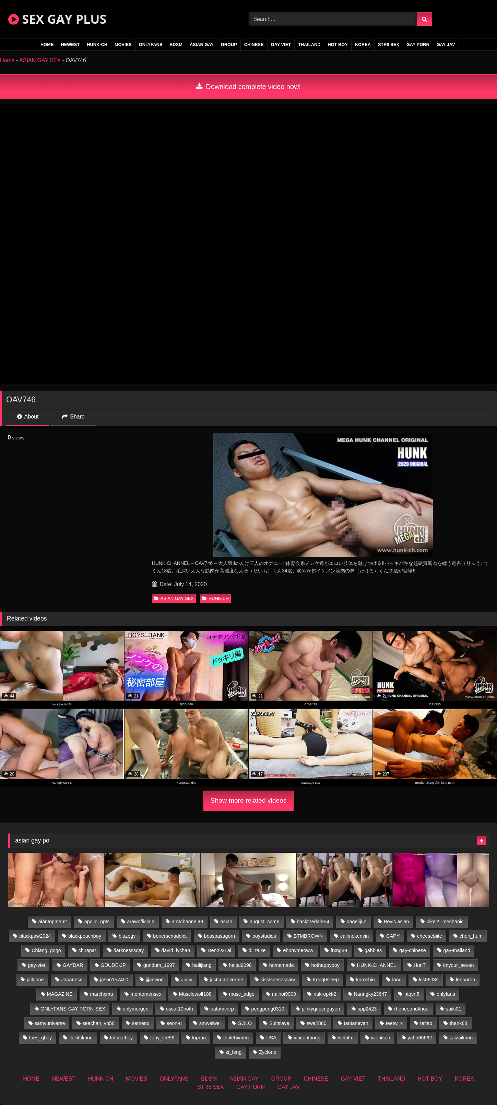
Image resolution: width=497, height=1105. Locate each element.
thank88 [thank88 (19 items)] (458, 1023)
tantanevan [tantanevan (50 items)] (356, 1023)
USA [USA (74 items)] (271, 1037)
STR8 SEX (388, 44)
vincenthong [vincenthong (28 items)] (307, 1037)
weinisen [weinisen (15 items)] (380, 1037)
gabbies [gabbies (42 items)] (373, 950)
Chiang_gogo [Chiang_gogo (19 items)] (46, 950)
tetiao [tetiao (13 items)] (426, 1023)
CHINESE (254, 44)
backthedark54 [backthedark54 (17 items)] (313, 921)
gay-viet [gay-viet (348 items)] (36, 965)
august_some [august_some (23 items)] (264, 921)
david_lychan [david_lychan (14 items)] (175, 950)
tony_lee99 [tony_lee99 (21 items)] (162, 1037)
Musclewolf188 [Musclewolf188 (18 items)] (195, 994)
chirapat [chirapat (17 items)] (87, 950)
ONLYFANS (151, 44)
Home (7, 60)
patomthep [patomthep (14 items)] (222, 1009)
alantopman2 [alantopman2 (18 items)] (52, 921)
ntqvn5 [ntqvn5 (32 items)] (411, 994)
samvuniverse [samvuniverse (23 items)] (50, 1023)
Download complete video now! (248, 86)
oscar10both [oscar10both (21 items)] (179, 1009)
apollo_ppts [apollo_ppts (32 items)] (97, 921)
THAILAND (309, 44)
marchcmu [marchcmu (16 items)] (101, 994)
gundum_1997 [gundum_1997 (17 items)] (159, 965)
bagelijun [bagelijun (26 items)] (357, 921)
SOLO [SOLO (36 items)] (245, 1023)
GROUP (229, 44)
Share (73, 417)
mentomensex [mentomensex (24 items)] (145, 994)
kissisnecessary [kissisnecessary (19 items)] (278, 979)
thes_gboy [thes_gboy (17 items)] (40, 1037)
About (27, 417)
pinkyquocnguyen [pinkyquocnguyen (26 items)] (320, 1009)
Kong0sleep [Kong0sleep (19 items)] (325, 979)
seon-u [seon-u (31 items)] (174, 1023)
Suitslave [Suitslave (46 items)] (279, 1023)
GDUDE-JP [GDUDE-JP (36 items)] (113, 965)
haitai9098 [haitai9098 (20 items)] (240, 965)
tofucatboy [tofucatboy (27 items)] (121, 1037)
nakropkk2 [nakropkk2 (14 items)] (324, 994)
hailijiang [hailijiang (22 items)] (202, 965)
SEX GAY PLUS (57, 19)
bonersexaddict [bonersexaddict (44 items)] (170, 936)
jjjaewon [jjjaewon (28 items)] (155, 979)
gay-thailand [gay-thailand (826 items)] (456, 950)
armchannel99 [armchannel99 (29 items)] (187, 921)
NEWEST (70, 44)
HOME (47, 44)
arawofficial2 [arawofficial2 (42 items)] (140, 921)
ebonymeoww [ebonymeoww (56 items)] (298, 950)
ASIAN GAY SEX (40, 60)
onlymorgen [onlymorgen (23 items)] (136, 1009)
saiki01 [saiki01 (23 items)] (453, 1009)
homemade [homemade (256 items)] (281, 965)
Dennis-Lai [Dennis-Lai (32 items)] (219, 950)
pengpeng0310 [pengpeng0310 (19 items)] (267, 1009)
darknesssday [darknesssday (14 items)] (129, 950)
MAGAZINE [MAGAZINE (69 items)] (59, 994)
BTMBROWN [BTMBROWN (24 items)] (308, 936)
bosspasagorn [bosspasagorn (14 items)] (219, 936)
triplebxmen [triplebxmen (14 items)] (236, 1037)
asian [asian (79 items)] (226, 921)
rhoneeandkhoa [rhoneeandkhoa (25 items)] (411, 1009)
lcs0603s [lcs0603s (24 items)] (429, 979)
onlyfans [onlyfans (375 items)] (446, 994)
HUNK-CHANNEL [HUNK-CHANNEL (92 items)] (376, 965)
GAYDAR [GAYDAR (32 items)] (73, 965)
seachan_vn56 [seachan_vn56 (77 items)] (98, 1023)
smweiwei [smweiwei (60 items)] (210, 1023)
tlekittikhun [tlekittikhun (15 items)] (81, 1037)
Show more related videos (249, 800)
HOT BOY (337, 44)
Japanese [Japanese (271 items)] (71, 979)
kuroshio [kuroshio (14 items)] (365, 979)
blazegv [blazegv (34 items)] (127, 936)
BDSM (175, 44)
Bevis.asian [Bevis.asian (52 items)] (396, 921)
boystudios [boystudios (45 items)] (264, 936)
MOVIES (123, 44)
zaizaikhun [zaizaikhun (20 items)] (461, 1037)
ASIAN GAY (202, 44)
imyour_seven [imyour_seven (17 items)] (458, 965)
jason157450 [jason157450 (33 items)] (114, 979)
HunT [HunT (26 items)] (420, 965)
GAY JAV (446, 44)
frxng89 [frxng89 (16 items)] (339, 950)
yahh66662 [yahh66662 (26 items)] (419, 1037)
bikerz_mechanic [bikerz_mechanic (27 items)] (444, 921)
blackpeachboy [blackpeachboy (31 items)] (84, 936)
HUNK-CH (97, 44)
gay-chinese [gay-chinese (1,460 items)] (412, 950)
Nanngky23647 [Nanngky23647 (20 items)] (370, 994)
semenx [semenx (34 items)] (140, 1023)
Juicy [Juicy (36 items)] (186, 979)
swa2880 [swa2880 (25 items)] (317, 1023)
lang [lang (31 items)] (396, 979)
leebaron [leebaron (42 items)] (465, 979)
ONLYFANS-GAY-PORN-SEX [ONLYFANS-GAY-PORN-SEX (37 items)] (72, 1009)
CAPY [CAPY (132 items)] (393, 936)
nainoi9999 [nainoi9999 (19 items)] (284, 994)
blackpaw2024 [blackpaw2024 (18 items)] (35, 936)
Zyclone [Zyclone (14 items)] (267, 1052)
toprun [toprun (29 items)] (199, 1037)
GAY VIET (281, 44)
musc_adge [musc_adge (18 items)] (242, 994)
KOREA (363, 44)
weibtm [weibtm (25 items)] (346, 1037)
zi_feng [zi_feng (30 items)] (233, 1052)
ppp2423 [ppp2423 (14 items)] (367, 1009)
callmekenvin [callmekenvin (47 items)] (354, 936)
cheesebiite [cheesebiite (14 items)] (429, 936)
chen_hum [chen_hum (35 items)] (471, 936)
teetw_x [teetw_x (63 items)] (394, 1023)
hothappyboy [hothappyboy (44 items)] (325, 965)
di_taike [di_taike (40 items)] (257, 950)
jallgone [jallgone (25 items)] (35, 979)
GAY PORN (417, 44)
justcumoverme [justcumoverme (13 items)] (226, 979)
